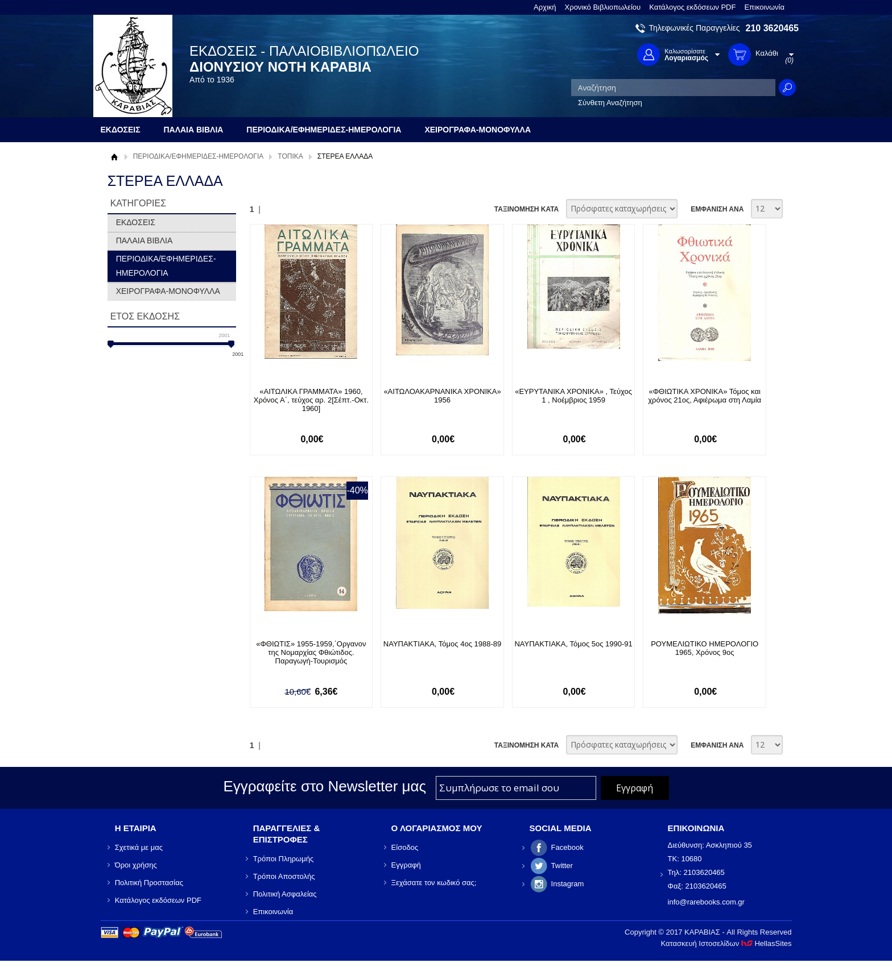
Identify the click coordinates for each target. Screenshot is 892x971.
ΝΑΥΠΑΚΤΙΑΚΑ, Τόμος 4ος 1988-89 (442, 644)
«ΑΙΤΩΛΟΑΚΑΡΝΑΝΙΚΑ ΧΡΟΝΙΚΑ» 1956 (442, 395)
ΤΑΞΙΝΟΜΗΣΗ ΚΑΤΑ (526, 209)
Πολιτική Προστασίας (149, 882)
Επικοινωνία (764, 7)
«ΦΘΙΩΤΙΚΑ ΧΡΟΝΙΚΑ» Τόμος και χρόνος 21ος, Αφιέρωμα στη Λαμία (704, 395)
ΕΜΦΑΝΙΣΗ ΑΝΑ (717, 209)
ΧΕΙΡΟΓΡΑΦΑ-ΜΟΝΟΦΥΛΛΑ (168, 291)
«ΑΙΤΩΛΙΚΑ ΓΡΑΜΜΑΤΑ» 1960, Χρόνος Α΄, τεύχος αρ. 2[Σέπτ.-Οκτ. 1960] (311, 400)
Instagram (567, 883)
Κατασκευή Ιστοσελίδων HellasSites (726, 943)
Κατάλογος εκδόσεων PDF (692, 7)
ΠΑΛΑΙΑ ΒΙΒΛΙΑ (144, 240)
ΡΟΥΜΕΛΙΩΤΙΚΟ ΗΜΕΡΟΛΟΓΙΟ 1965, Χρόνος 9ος (704, 648)
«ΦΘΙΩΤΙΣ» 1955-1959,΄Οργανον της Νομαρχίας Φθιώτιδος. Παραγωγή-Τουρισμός (311, 652)
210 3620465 (772, 28)
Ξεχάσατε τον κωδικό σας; (434, 882)
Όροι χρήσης (136, 865)
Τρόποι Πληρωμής (283, 858)
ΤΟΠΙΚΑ (290, 156)
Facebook (567, 847)
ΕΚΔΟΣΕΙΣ (135, 222)
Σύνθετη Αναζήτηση (610, 102)
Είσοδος (405, 847)
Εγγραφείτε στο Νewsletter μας (324, 786)
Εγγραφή (406, 865)
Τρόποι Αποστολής (284, 876)
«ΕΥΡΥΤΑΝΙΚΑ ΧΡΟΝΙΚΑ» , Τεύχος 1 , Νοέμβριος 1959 (573, 395)
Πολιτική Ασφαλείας (285, 894)
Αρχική (545, 7)
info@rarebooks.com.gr (706, 902)
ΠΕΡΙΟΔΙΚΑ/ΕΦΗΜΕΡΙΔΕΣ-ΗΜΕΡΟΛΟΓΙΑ (198, 156)
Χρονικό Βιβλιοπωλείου (603, 7)
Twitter (562, 865)
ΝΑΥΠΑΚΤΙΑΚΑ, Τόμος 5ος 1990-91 (573, 644)
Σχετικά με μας (139, 847)
